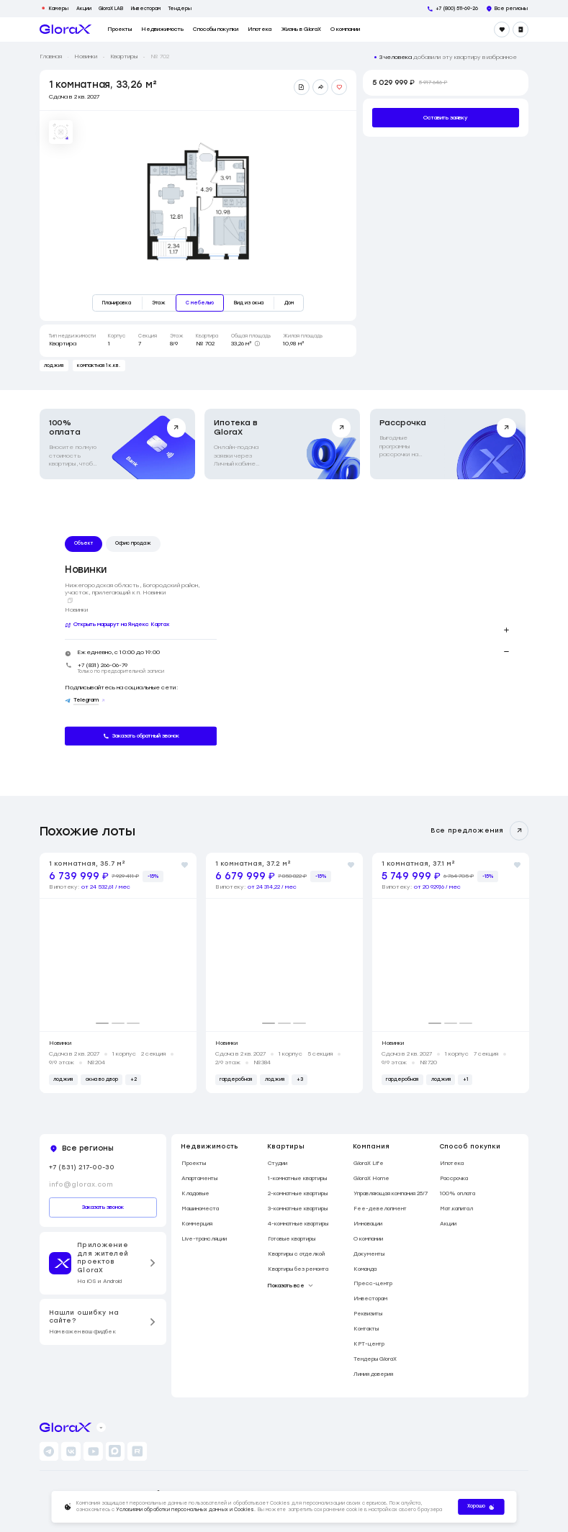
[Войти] (520, 29)
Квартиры (124, 56)
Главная (51, 56)
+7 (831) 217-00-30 (81, 1167)
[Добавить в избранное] (339, 87)
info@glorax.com (81, 1184)
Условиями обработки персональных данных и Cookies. (186, 1510)
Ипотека (259, 29)
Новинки (85, 56)
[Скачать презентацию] (302, 87)
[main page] (65, 29)
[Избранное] (502, 29)
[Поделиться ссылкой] (320, 87)
